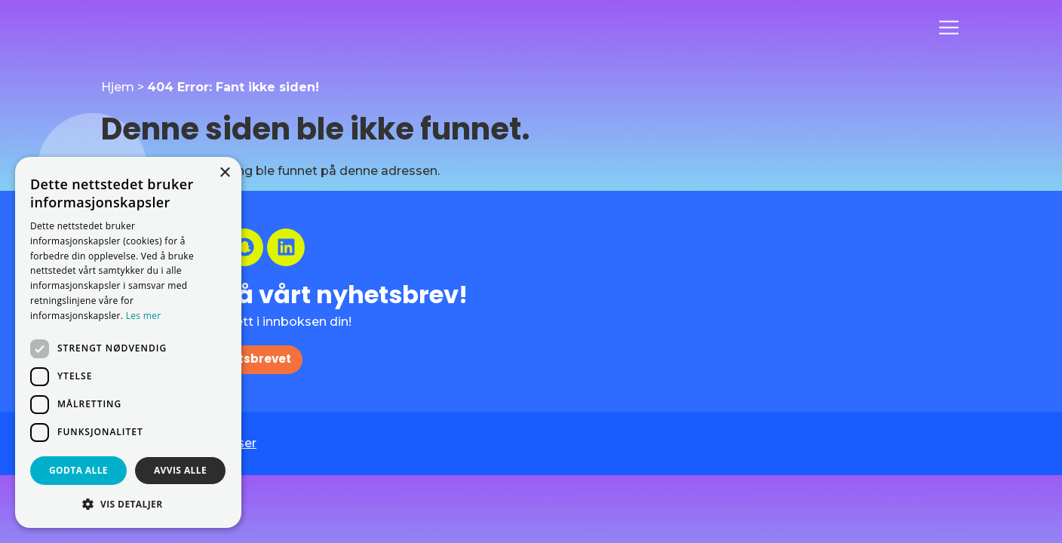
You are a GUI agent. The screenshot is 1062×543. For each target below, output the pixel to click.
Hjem (117, 87)
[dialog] (128, 342)
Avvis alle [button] (180, 470)
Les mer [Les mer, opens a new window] (143, 315)
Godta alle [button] (78, 470)
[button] (128, 504)
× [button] (224, 173)
